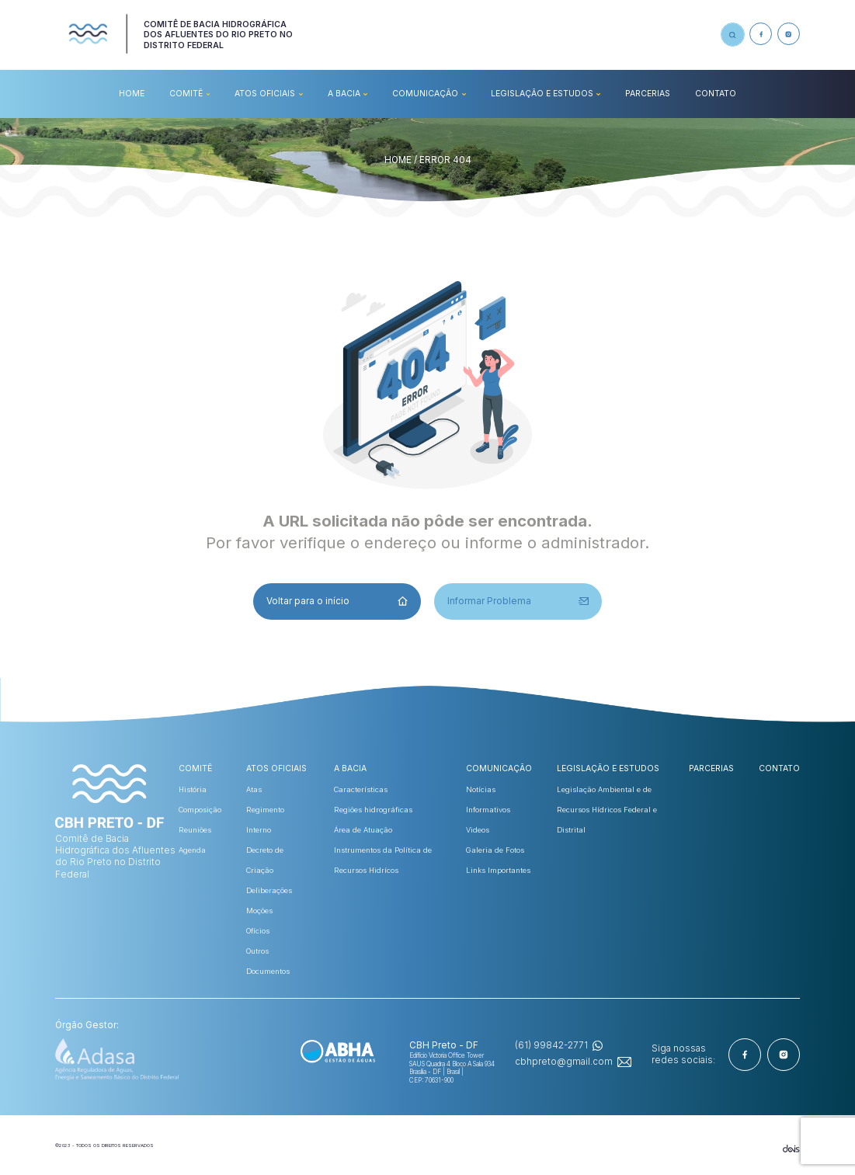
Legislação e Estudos (542, 94)
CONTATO (715, 94)
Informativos (488, 809)
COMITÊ (186, 94)
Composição (200, 809)
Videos (477, 830)
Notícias (480, 789)
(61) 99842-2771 (551, 1045)
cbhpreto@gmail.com (564, 1061)
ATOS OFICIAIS (265, 94)
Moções (259, 910)
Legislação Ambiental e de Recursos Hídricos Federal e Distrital (607, 809)
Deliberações (269, 890)
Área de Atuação (363, 830)
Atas (254, 789)
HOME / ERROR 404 (427, 160)
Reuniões (195, 830)
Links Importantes (498, 870)
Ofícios (257, 930)
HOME (131, 94)
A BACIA (344, 94)
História (193, 789)
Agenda (192, 850)
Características (361, 789)
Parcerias (647, 94)
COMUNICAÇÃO (425, 94)
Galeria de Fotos (495, 850)
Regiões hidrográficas (373, 809)
